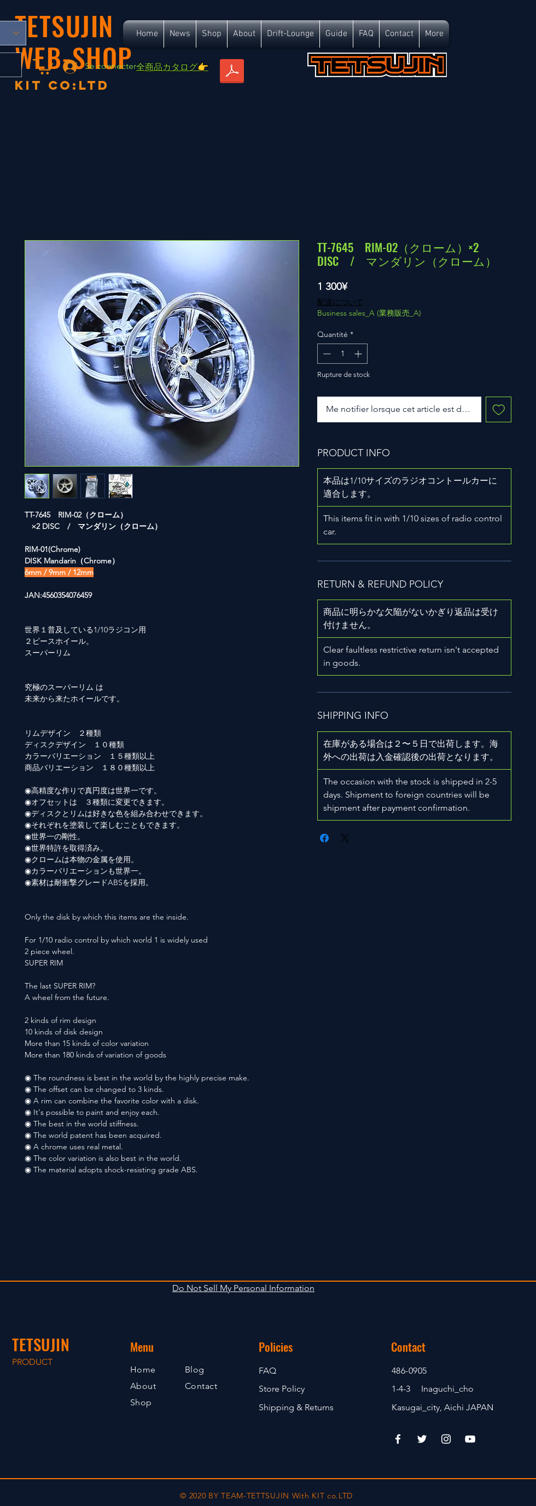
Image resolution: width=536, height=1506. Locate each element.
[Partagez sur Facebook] (324, 838)
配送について (340, 302)
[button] (43, 65)
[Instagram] (446, 1439)
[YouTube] (470, 1439)
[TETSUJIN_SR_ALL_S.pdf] (232, 72)
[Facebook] (398, 1439)
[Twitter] (422, 1439)
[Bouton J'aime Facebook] (428, 91)
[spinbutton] (342, 353)
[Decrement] (326, 353)
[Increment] (359, 353)
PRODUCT (32, 1362)
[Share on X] (345, 838)
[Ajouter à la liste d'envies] (499, 410)
